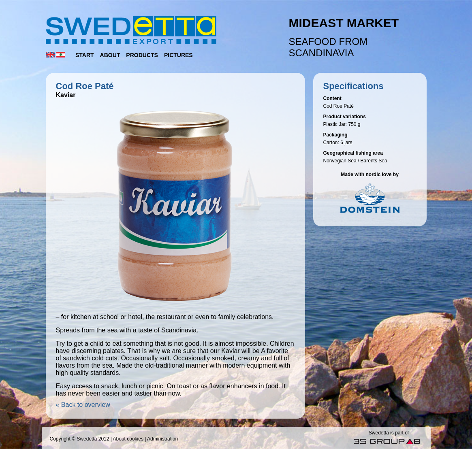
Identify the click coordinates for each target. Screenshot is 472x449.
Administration (162, 439)
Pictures (178, 55)
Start (84, 55)
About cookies (128, 439)
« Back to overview (83, 404)
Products (142, 55)
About (110, 55)
